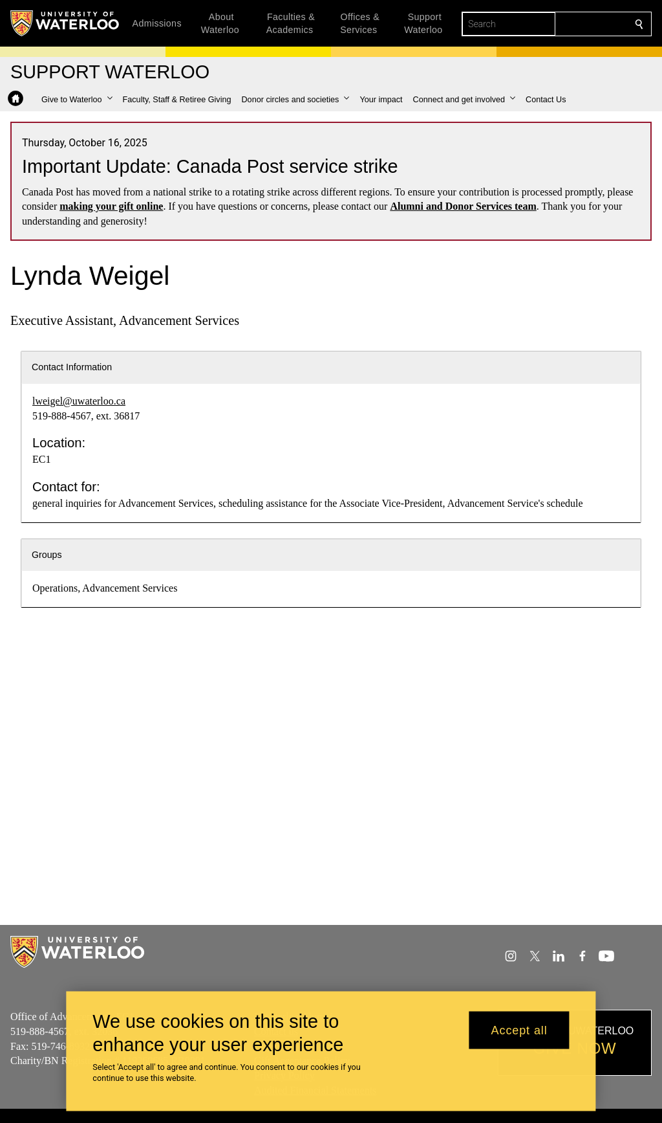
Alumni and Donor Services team (463, 206)
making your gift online (111, 206)
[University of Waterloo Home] (65, 23)
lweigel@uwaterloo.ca (78, 400)
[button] (77, 99)
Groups (47, 555)
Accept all (519, 1029)
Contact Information (72, 367)
